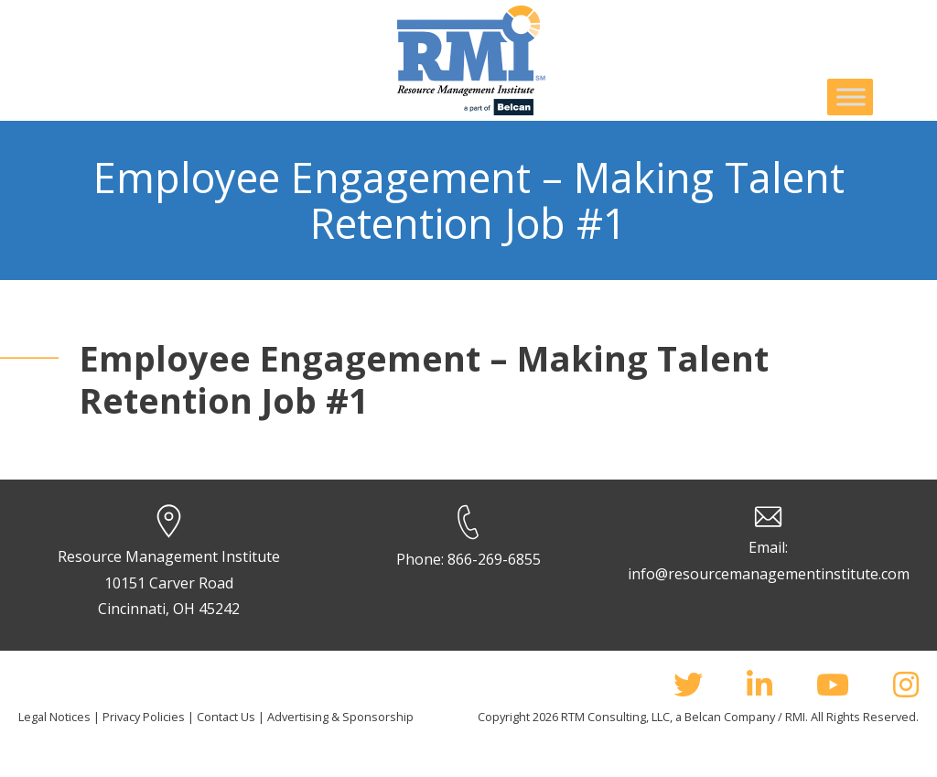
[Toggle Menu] (851, 96)
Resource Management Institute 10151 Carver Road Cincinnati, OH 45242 (169, 583)
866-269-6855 (494, 559)
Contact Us (226, 716)
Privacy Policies (143, 716)
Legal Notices (54, 716)
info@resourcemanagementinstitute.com (769, 574)
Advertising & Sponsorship (340, 716)
